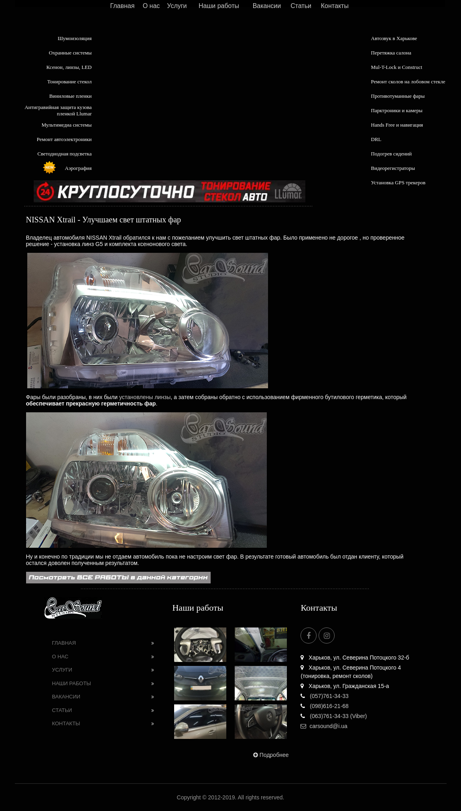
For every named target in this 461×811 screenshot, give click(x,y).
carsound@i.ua (324, 726)
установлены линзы (145, 397)
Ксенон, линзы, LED (68, 67)
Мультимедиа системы (66, 125)
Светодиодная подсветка (64, 154)
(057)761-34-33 (324, 696)
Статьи (300, 5)
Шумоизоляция (75, 38)
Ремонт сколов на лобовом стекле (408, 82)
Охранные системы (70, 53)
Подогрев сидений (391, 154)
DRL (376, 139)
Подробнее (270, 755)
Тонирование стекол (69, 82)
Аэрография (78, 168)
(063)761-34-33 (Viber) (334, 716)
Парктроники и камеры (396, 110)
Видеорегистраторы (393, 168)
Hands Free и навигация (397, 125)
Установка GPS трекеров (398, 183)
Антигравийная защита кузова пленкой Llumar (57, 110)
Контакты (335, 5)
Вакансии (267, 5)
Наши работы (219, 5)
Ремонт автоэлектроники (64, 139)
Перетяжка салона (391, 53)
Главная (122, 5)
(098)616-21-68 (324, 706)
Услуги (177, 5)
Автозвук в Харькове (394, 38)
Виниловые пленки (70, 96)
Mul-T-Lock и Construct (396, 67)
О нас (151, 5)
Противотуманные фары (398, 96)
